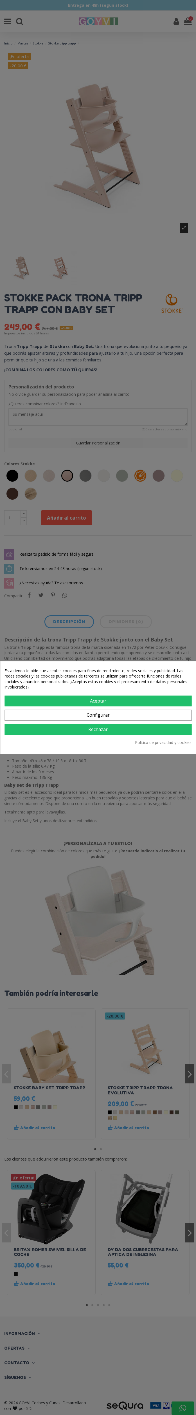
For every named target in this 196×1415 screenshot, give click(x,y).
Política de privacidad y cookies (163, 742)
